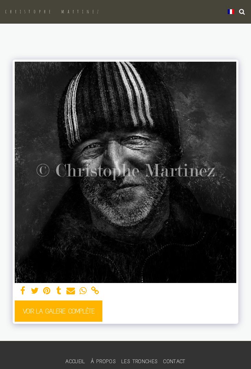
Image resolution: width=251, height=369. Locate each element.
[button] (242, 11)
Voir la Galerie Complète (59, 311)
